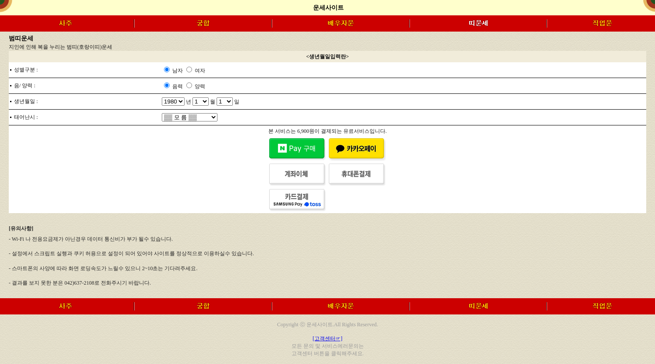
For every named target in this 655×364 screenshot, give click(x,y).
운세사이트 (328, 7)
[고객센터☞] (327, 338)
